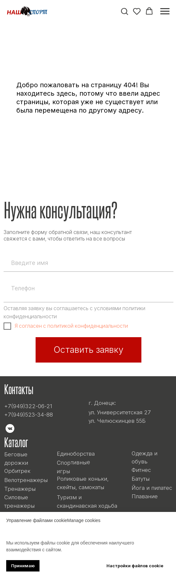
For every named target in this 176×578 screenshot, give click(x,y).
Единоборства (76, 453)
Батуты (141, 478)
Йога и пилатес (152, 488)
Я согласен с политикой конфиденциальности (71, 326)
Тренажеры (20, 489)
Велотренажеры (26, 480)
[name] (88, 263)
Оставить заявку (88, 349)
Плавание (145, 496)
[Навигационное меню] (164, 11)
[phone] (88, 288)
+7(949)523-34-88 (28, 414)
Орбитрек (17, 471)
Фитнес (141, 470)
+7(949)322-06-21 (28, 406)
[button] (124, 11)
